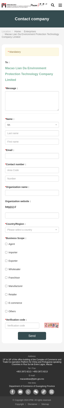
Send (31, 336)
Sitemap (45, 404)
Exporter (11, 260)
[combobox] (32, 125)
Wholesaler (12, 269)
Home (18, 31)
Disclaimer (32, 404)
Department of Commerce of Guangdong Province (32, 386)
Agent (10, 244)
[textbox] (31, 229)
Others (10, 311)
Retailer (11, 294)
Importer (11, 252)
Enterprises (30, 31)
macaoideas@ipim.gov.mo (32, 379)
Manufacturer (14, 286)
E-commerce (13, 303)
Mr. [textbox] (9, 124)
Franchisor (12, 277)
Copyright (19, 404)
